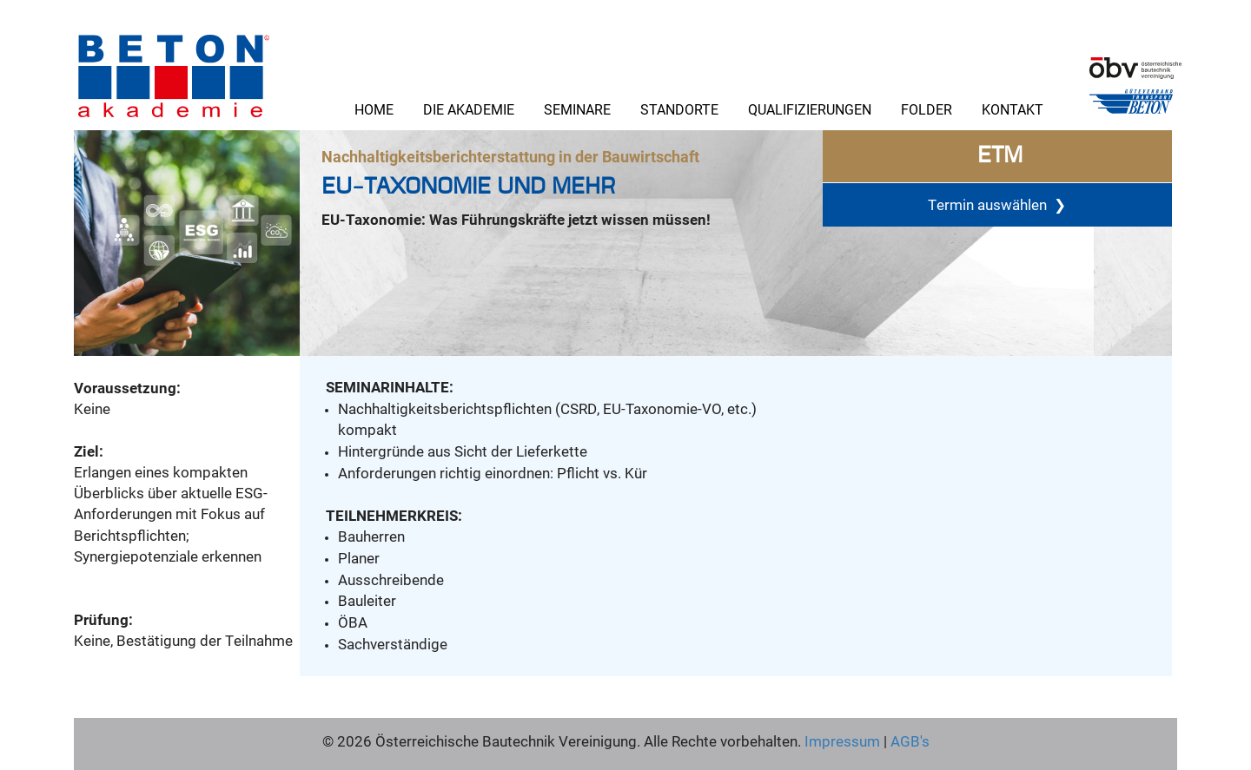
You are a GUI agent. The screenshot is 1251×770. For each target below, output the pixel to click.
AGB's (908, 741)
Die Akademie (468, 109)
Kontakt (1012, 109)
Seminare (577, 109)
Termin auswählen (997, 204)
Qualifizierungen (809, 109)
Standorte (679, 109)
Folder (926, 109)
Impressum (842, 741)
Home (374, 109)
